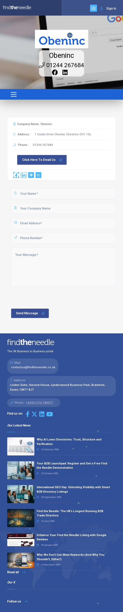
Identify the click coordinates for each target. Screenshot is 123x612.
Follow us (17, 601)
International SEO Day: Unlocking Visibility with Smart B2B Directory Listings (73, 489)
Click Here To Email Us (42, 160)
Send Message (30, 313)
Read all (16, 572)
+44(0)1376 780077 (39, 402)
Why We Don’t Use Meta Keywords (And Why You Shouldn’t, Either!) (70, 557)
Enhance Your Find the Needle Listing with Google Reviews (71, 537)
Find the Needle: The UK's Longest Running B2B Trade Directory (70, 513)
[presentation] (40, 297)
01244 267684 (61, 65)
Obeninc (61, 55)
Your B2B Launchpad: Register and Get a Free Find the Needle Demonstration (72, 466)
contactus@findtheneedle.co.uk (33, 367)
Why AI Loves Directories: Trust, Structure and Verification (69, 442)
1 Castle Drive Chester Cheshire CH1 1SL (63, 134)
